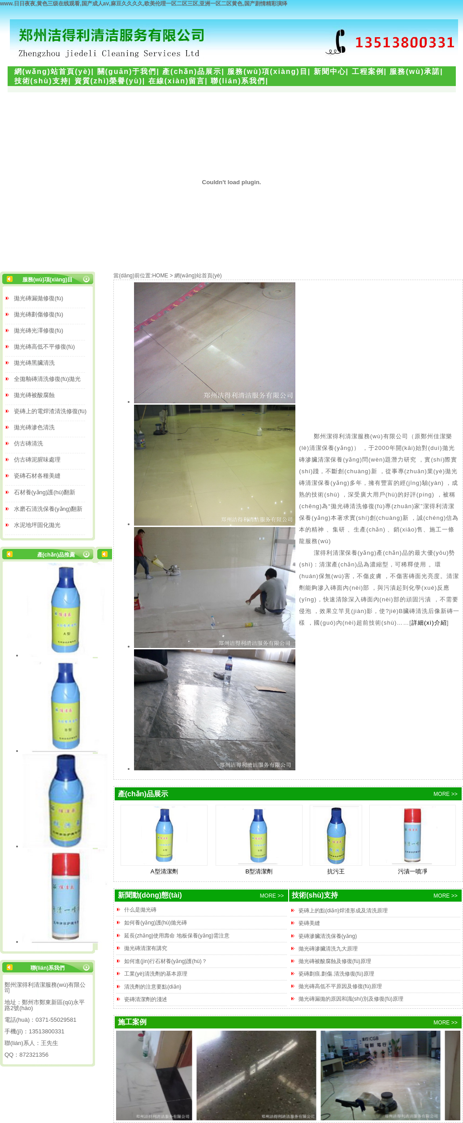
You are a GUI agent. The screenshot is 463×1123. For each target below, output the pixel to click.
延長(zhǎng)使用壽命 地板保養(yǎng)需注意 (176, 936)
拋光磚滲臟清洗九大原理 (328, 949)
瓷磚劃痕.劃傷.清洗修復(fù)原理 (336, 974)
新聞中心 (330, 71)
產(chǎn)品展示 (191, 71)
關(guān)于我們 (127, 71)
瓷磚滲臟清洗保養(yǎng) (328, 936)
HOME (160, 275)
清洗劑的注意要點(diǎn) (152, 987)
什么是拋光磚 (140, 910)
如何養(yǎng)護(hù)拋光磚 (155, 923)
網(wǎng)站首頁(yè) (52, 71)
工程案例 (368, 71)
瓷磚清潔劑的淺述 (145, 999)
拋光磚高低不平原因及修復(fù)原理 (340, 986)
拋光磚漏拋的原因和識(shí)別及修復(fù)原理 (351, 999)
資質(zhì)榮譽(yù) (108, 81)
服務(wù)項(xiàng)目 (267, 71)
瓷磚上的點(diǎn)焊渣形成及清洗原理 (343, 910)
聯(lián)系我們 (238, 81)
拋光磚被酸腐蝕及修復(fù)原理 (335, 961)
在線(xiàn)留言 (176, 81)
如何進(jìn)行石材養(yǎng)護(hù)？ (165, 961)
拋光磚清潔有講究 (145, 948)
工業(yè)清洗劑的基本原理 (155, 974)
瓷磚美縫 (309, 923)
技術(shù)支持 (41, 81)
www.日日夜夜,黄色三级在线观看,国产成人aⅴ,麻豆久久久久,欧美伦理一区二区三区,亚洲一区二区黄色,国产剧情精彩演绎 (143, 3)
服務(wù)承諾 (414, 71)
